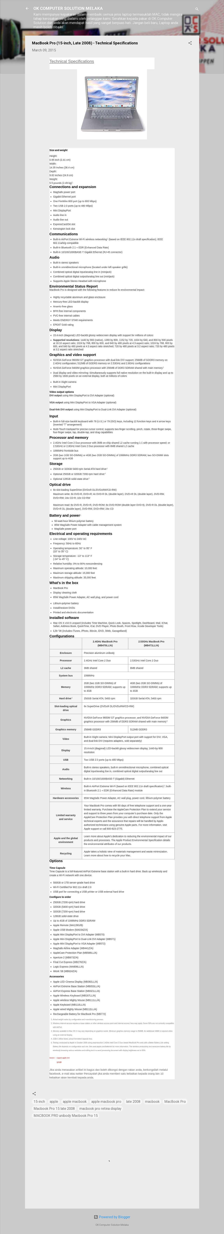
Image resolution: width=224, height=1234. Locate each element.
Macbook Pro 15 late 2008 (54, 1108)
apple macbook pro (106, 1101)
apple (54, 1101)
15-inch (39, 1101)
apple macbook (75, 1101)
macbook (152, 1101)
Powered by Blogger (112, 1217)
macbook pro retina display (100, 1108)
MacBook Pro (175, 1101)
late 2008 (133, 1101)
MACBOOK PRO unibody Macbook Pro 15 (66, 1115)
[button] (190, 43)
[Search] (197, 9)
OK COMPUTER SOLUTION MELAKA (68, 8)
